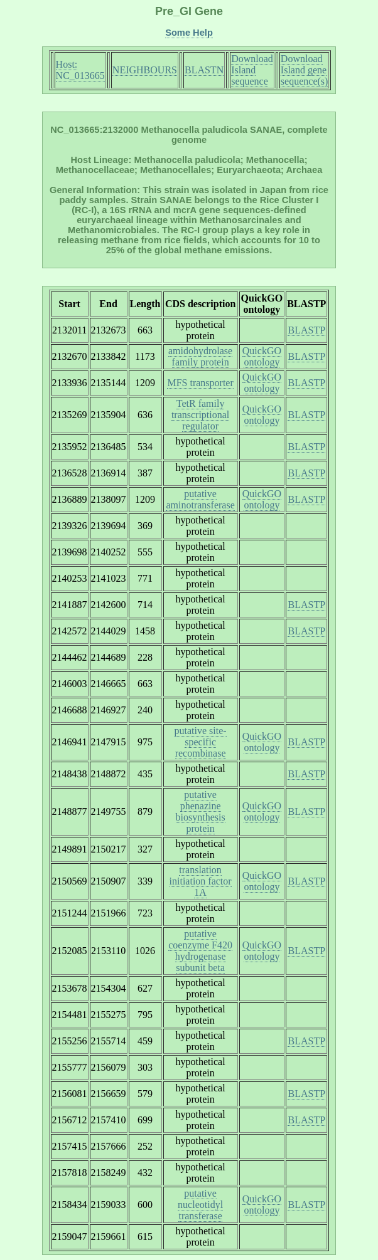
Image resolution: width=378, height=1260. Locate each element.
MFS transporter (200, 382)
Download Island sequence (252, 70)
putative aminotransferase (200, 499)
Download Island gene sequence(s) (304, 70)
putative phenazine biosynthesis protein (200, 811)
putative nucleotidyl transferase (200, 1204)
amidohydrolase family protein (200, 356)
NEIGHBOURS (144, 70)
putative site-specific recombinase (201, 742)
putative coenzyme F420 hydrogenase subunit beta (200, 950)
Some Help (189, 33)
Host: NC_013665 (80, 70)
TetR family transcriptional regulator (200, 414)
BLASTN (204, 70)
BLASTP (306, 330)
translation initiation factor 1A (201, 881)
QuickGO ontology (261, 356)
